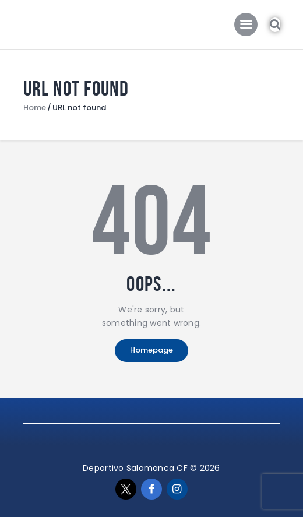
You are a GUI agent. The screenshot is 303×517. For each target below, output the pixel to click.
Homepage (151, 350)
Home (34, 108)
